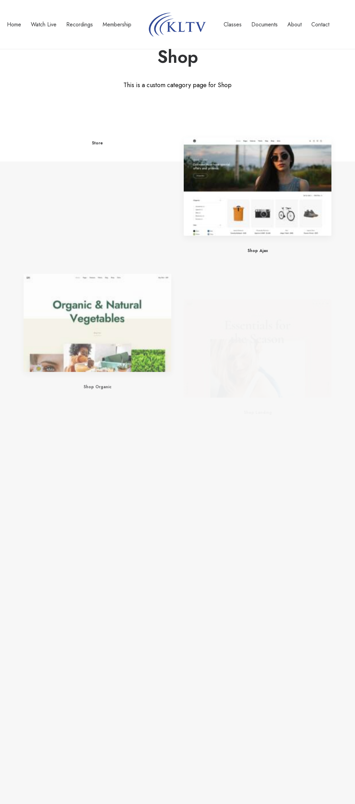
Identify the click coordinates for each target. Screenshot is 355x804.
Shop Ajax (258, 251)
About (294, 24)
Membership (117, 24)
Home (14, 24)
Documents (264, 24)
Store (97, 143)
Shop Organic (98, 408)
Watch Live (44, 24)
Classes (233, 24)
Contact (320, 24)
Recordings (79, 24)
